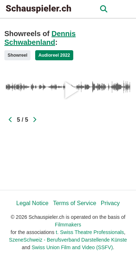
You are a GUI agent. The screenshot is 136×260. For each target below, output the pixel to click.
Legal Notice (32, 203)
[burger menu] (125, 9)
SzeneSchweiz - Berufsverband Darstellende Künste (68, 240)
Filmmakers (68, 225)
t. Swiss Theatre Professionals (90, 232)
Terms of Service (74, 203)
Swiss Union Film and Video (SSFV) (72, 247)
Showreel (17, 55)
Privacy (110, 203)
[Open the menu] (103, 9)
